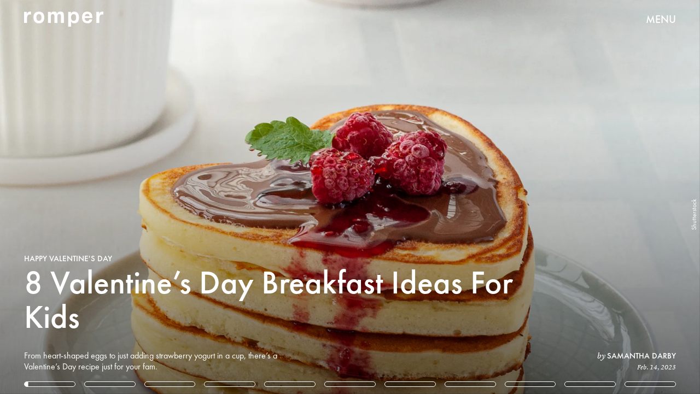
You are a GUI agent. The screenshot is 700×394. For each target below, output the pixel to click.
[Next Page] (465, 197)
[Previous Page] (115, 197)
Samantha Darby (641, 355)
